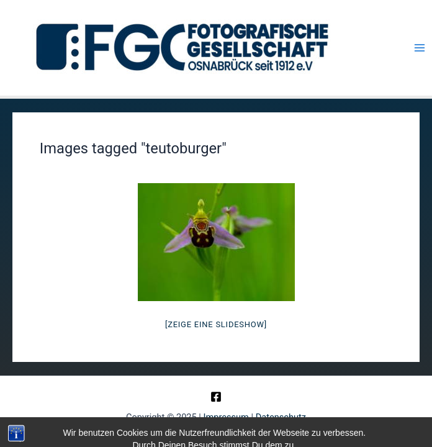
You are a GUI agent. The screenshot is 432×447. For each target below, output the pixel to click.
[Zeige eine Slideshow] (216, 324)
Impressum (226, 417)
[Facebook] (216, 396)
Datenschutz (281, 417)
